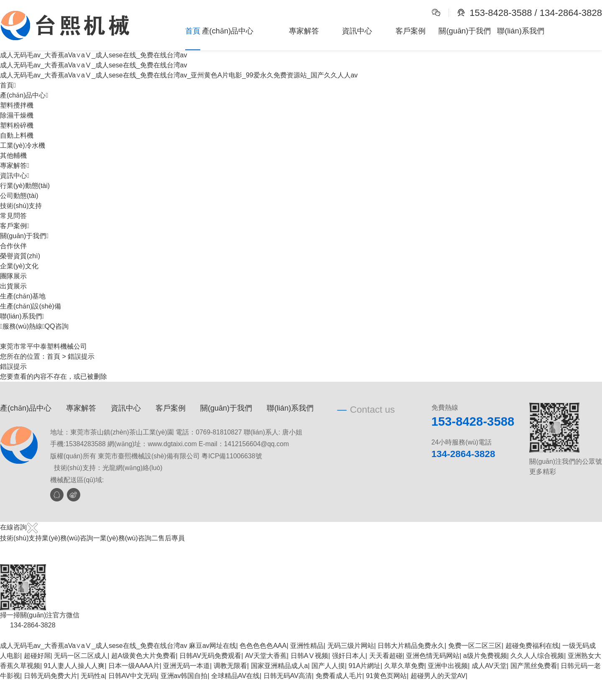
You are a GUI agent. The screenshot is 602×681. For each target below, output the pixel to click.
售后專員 (171, 538)
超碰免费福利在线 (532, 645)
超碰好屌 (37, 655)
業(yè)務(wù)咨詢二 (129, 538)
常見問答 (13, 215)
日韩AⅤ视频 (310, 655)
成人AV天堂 (489, 665)
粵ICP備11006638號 (232, 456)
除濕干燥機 (16, 115)
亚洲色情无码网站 (432, 655)
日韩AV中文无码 (132, 675)
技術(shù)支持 (21, 205)
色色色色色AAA (263, 645)
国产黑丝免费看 (533, 665)
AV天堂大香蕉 (266, 655)
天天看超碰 (386, 655)
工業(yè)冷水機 (22, 145)
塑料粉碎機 (16, 125)
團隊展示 (13, 276)
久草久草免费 (404, 665)
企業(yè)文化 (19, 266)
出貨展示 (13, 286)
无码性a (93, 675)
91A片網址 (364, 665)
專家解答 (304, 30)
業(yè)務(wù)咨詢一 (71, 538)
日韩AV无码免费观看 (210, 655)
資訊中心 (357, 30)
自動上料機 (16, 135)
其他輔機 (13, 155)
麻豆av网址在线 (212, 645)
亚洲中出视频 (448, 665)
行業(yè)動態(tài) (25, 185)
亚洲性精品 (307, 645)
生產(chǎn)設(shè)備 (30, 306)
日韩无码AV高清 (287, 675)
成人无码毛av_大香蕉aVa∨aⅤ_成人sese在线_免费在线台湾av (93, 645)
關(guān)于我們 (465, 30)
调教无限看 (230, 665)
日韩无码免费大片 (50, 675)
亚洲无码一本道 (186, 665)
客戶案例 (410, 30)
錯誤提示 (81, 356)
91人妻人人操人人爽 (74, 665)
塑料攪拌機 (16, 105)
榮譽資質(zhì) (20, 256)
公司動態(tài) (19, 195)
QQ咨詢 (55, 326)
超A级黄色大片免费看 (143, 655)
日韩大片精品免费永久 (411, 645)
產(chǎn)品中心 (228, 30)
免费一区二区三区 (475, 645)
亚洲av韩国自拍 (184, 675)
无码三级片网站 (350, 645)
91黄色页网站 (386, 675)
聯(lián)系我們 (520, 30)
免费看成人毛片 (339, 675)
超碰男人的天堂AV (438, 675)
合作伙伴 (13, 245)
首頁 (192, 30)
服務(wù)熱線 (21, 326)
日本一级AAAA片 (134, 665)
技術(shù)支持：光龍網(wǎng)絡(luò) (108, 467)
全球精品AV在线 (235, 675)
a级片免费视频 (485, 655)
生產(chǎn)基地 (23, 296)
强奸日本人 (348, 655)
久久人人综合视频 (537, 655)
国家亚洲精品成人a (279, 665)
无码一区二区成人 (80, 655)
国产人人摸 (328, 665)
